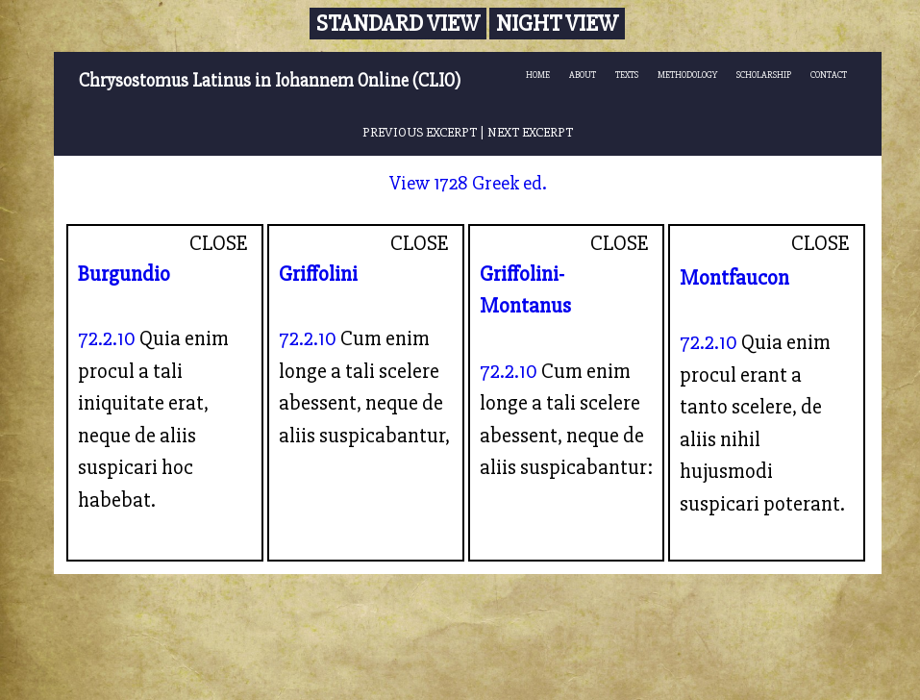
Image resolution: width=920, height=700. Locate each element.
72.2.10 (107, 338)
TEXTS (626, 75)
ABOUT (582, 75)
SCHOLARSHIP (763, 75)
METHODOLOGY (687, 75)
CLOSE (218, 243)
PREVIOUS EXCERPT (419, 132)
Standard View (398, 24)
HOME (538, 75)
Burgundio (124, 274)
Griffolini (318, 274)
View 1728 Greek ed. (468, 183)
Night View (557, 24)
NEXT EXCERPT (530, 132)
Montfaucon (734, 277)
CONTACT (828, 75)
